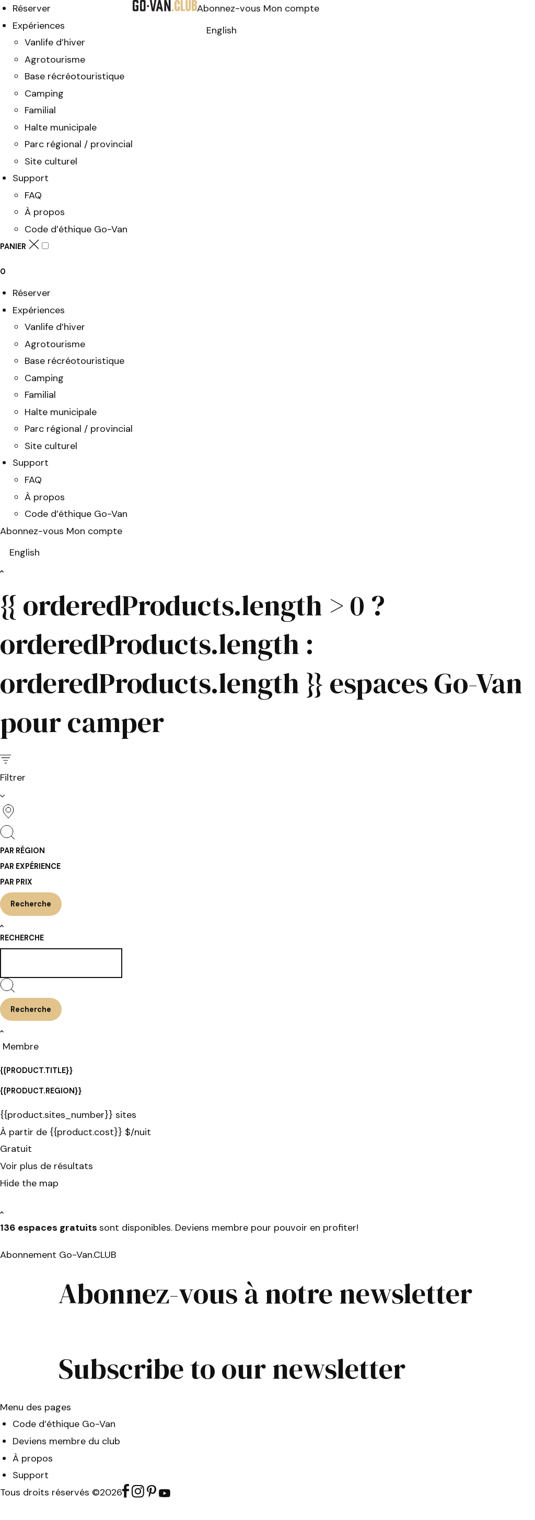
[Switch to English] (221, 30)
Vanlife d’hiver (55, 42)
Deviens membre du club (66, 1441)
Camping (44, 93)
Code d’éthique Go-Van (76, 229)
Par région (22, 850)
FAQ (33, 195)
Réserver (32, 8)
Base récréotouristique (74, 76)
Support (31, 178)
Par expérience (30, 866)
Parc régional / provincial (79, 144)
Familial (40, 110)
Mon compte (291, 8)
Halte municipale (61, 127)
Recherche (22, 937)
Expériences (39, 25)
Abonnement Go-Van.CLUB (58, 1254)
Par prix (16, 882)
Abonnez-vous (230, 8)
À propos (45, 212)
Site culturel (51, 161)
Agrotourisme (55, 59)
